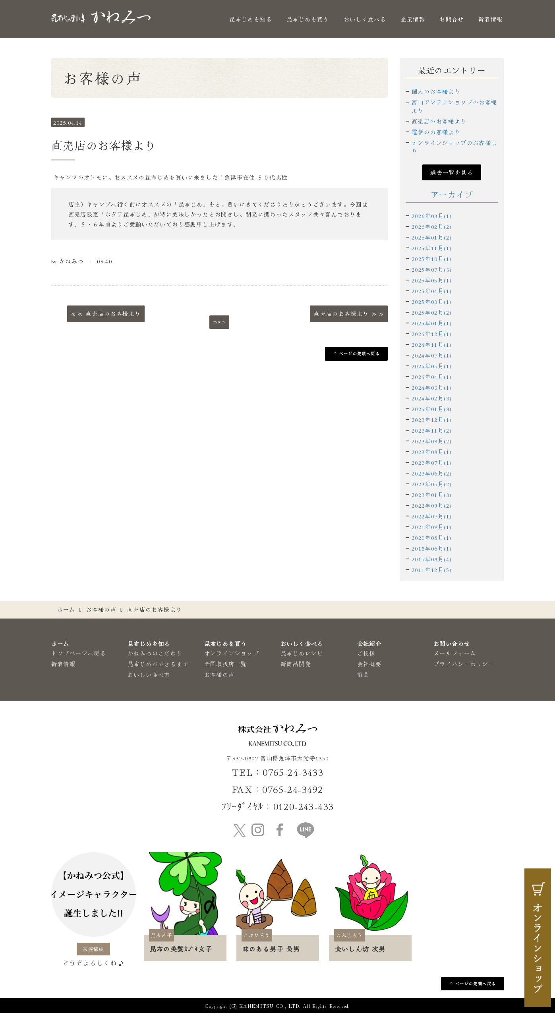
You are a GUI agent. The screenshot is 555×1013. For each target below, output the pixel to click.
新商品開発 (295, 664)
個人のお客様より (436, 91)
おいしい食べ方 (149, 675)
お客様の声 (101, 609)
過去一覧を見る (451, 172)
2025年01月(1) (432, 323)
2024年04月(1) (432, 377)
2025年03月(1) (432, 301)
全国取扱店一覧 (225, 664)
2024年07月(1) (432, 355)
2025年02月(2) (432, 312)
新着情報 (490, 19)
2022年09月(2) (432, 505)
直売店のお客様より (439, 121)
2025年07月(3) (432, 269)
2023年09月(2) (432, 441)
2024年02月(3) (432, 398)
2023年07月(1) (432, 462)
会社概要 (369, 664)
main (219, 321)
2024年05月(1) (432, 366)
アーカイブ (452, 194)
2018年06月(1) (432, 548)
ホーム (66, 609)
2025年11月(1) (432, 248)
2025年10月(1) (432, 259)
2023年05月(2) (432, 484)
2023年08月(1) (432, 452)
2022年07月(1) (432, 516)
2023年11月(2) (432, 430)
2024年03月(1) (432, 387)
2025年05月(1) (432, 280)
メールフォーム (454, 653)
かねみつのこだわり (155, 653)
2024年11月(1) (432, 344)
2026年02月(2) (432, 226)
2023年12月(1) (432, 419)
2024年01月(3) (432, 409)
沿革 (363, 675)
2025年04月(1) (432, 291)
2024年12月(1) (432, 334)
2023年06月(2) (432, 473)
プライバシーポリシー (464, 664)
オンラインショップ (231, 653)
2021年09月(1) (432, 527)
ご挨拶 (366, 653)
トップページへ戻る (78, 653)
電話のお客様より (436, 132)
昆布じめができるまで (158, 664)
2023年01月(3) (432, 495)
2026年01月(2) (432, 237)
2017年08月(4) (432, 559)
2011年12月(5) (432, 570)
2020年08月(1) (432, 537)
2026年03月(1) (432, 216)
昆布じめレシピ (301, 653)
